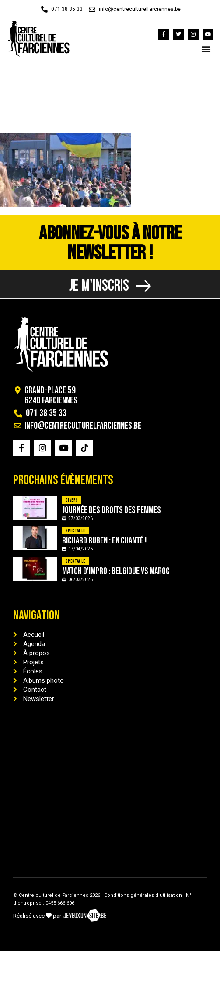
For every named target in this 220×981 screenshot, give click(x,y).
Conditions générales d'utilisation (143, 895)
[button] (206, 48)
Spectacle (75, 530)
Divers (72, 500)
